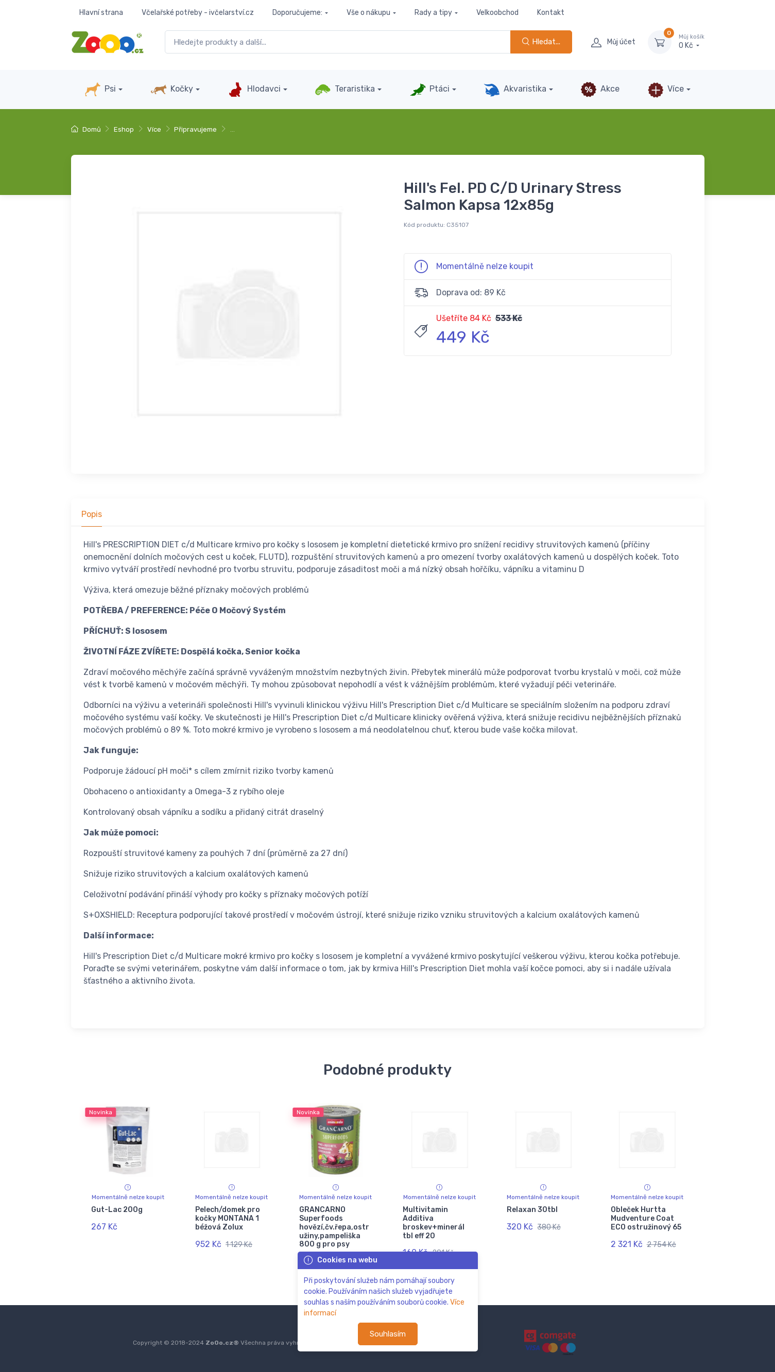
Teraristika (345, 89)
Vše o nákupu (368, 12)
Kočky (171, 89)
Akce (599, 89)
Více (665, 89)
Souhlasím (388, 1334)
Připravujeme (195, 129)
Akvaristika (515, 89)
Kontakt (550, 12)
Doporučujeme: (297, 12)
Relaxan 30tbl (532, 1209)
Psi (100, 89)
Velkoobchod (497, 12)
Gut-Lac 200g (117, 1209)
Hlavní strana (101, 12)
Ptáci (429, 89)
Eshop (124, 129)
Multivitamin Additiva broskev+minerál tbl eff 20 (433, 1222)
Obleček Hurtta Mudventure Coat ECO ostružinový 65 (646, 1218)
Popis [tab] (91, 514)
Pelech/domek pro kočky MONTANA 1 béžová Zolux (227, 1218)
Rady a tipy (433, 12)
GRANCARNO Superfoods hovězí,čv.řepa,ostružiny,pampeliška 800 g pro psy (334, 1227)
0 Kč (691, 41)
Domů (86, 129)
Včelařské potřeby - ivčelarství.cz (198, 12)
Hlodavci (254, 89)
